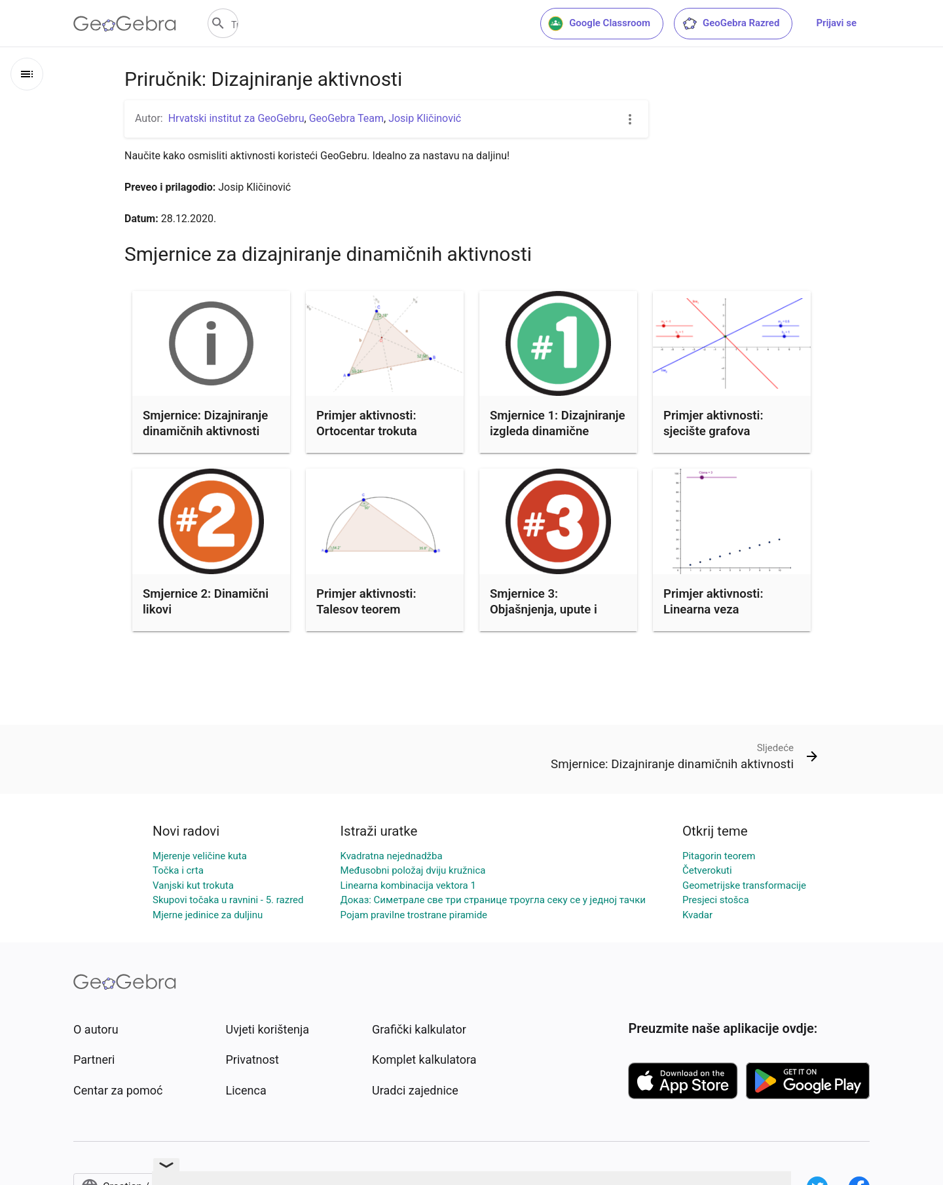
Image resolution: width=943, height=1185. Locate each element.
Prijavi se (836, 23)
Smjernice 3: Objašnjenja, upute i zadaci (543, 609)
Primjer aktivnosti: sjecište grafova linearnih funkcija (713, 431)
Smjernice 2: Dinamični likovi (205, 602)
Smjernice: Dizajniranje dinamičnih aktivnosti (205, 423)
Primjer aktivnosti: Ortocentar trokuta (366, 423)
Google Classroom (599, 23)
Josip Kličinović (424, 118)
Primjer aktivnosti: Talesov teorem (366, 602)
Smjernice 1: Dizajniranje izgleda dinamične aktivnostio (557, 431)
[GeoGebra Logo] (124, 23)
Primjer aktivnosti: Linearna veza (713, 602)
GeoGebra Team (346, 118)
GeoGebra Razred (730, 23)
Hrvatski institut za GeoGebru (236, 118)
